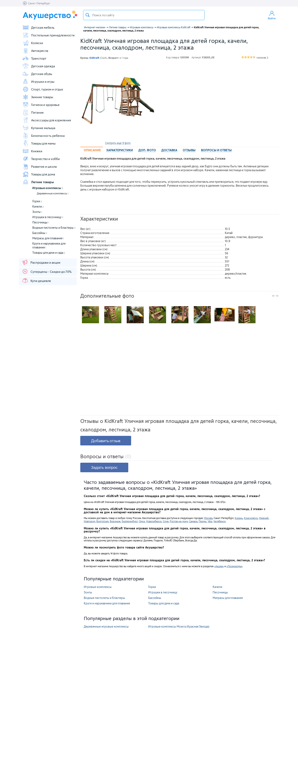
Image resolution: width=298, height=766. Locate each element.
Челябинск (219, 521)
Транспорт (34, 58)
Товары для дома (38, 174)
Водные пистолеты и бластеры (53, 227)
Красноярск (251, 518)
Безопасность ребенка (43, 135)
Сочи (166, 521)
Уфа (210, 521)
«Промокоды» (234, 566)
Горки (37, 201)
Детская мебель (38, 27)
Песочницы (40, 222)
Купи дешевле (36, 280)
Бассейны (39, 233)
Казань (239, 518)
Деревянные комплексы (53, 193)
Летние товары (38, 182)
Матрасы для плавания (48, 238)
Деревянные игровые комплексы (106, 626)
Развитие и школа (39, 166)
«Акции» (219, 566)
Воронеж (115, 521)
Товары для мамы (38, 143)
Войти (272, 15)
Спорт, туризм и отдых (42, 89)
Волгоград (102, 521)
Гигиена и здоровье (41, 104)
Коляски (32, 43)
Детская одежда (38, 66)
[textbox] (143, 15)
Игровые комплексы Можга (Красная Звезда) (178, 626)
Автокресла (35, 50)
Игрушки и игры (38, 81)
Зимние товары (37, 97)
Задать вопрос (104, 467)
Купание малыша (38, 128)
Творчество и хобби (41, 159)
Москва (208, 518)
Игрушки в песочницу (47, 217)
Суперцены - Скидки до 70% (47, 271)
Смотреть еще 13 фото (118, 142)
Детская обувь (37, 74)
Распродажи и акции (41, 262)
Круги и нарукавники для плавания (107, 603)
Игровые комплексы (47, 188)
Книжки (32, 151)
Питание (33, 112)
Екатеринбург (130, 521)
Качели (38, 206)
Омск (142, 521)
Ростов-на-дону (179, 521)
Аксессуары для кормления (46, 120)
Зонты (37, 211)
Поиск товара (87, 15)
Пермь (202, 521)
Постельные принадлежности (48, 35)
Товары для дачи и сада (48, 252)
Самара (193, 521)
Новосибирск (154, 521)
